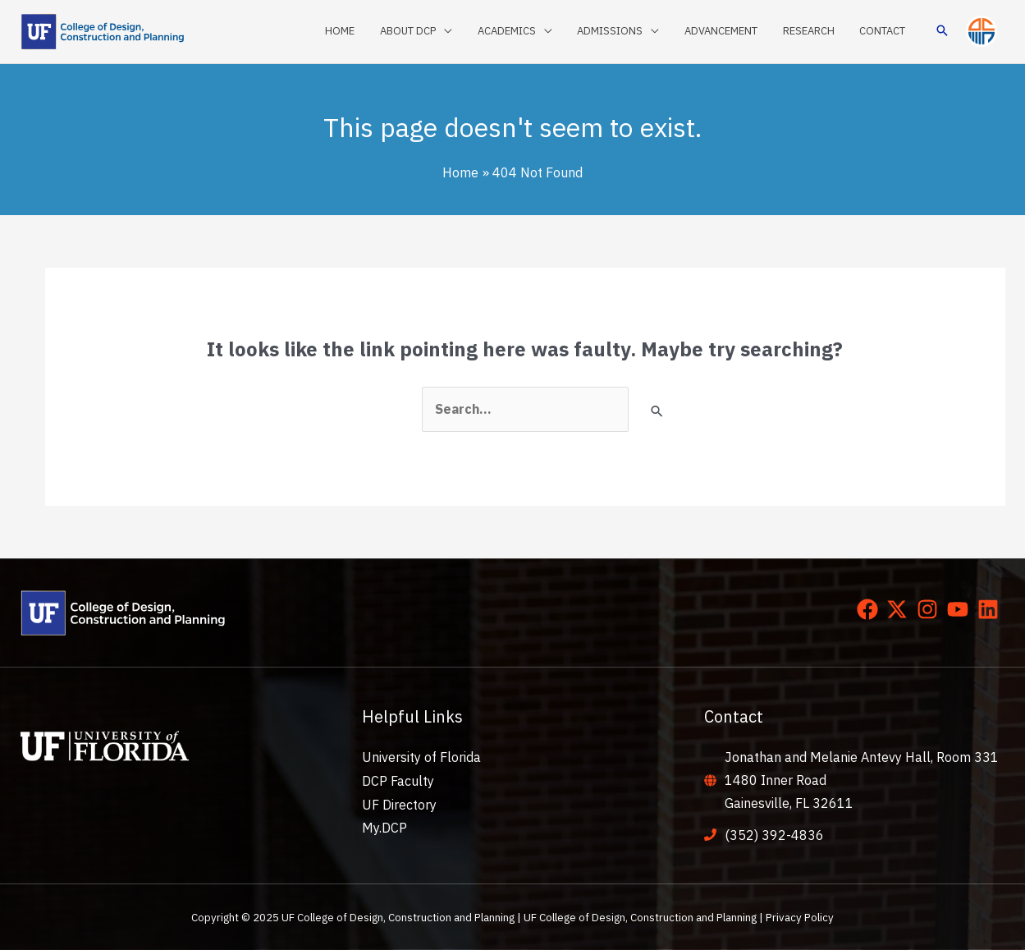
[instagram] (931, 609)
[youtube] (961, 609)
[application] (465, 31)
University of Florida (421, 757)
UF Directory (399, 803)
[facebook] (871, 609)
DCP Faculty (398, 780)
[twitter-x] (900, 609)
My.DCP (384, 827)
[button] (942, 31)
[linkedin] (991, 609)
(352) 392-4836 (774, 835)
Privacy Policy (800, 917)
